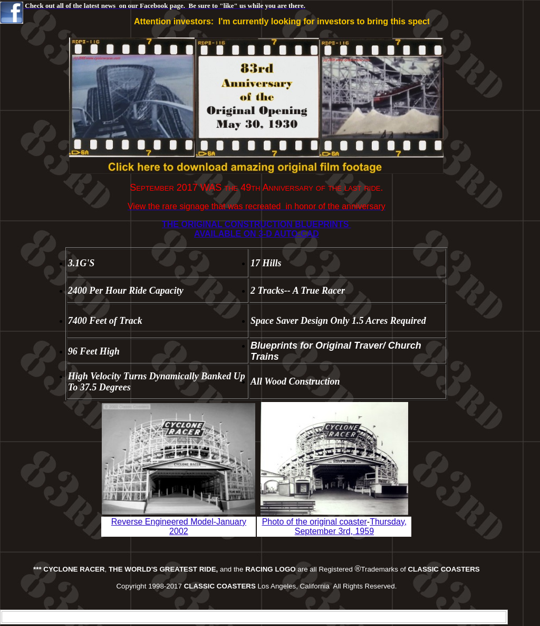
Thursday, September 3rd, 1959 (351, 526)
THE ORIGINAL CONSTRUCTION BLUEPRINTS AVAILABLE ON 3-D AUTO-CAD (256, 229)
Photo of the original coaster (314, 521)
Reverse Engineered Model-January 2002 (178, 526)
